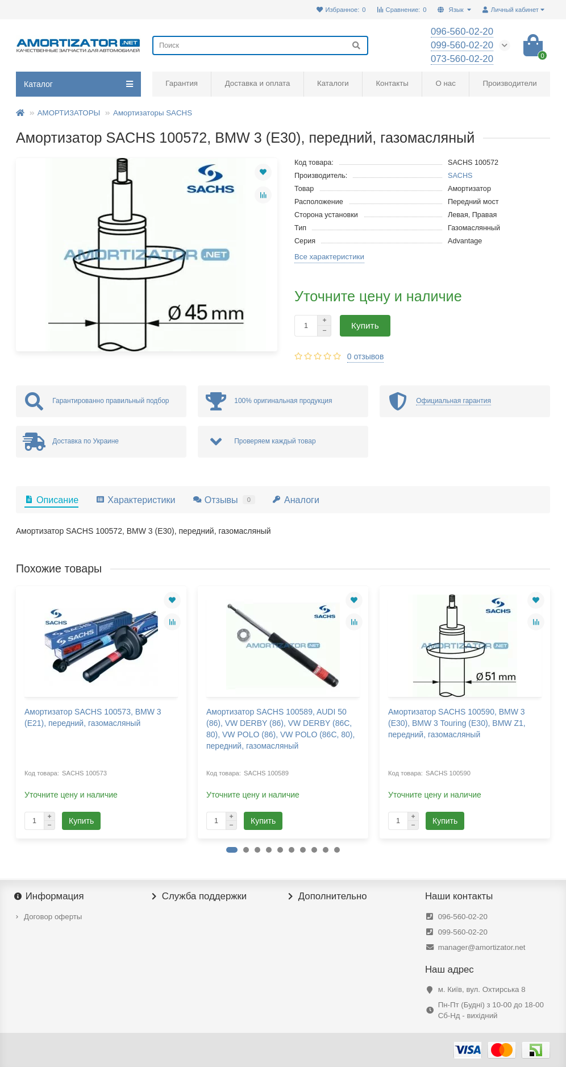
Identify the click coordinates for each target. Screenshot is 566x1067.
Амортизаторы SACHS (152, 113)
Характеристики (135, 500)
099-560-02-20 (463, 932)
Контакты (392, 83)
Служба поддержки (199, 896)
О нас (445, 83)
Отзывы (224, 500)
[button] (232, 850)
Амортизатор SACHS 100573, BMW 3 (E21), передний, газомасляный (92, 717)
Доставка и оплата (257, 83)
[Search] (260, 45)
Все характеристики (329, 256)
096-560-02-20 (463, 916)
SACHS (460, 176)
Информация (50, 896)
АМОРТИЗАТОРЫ (69, 113)
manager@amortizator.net (482, 947)
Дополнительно (328, 896)
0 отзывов (365, 356)
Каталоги (333, 83)
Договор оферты (53, 916)
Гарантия (181, 83)
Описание (51, 500)
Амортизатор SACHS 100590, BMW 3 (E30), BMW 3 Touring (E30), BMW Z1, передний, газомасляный (457, 723)
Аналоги (295, 500)
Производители (510, 83)
